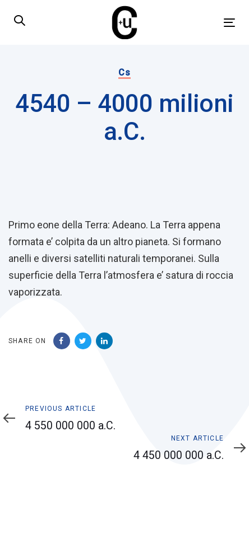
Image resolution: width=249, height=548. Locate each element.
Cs (124, 72)
